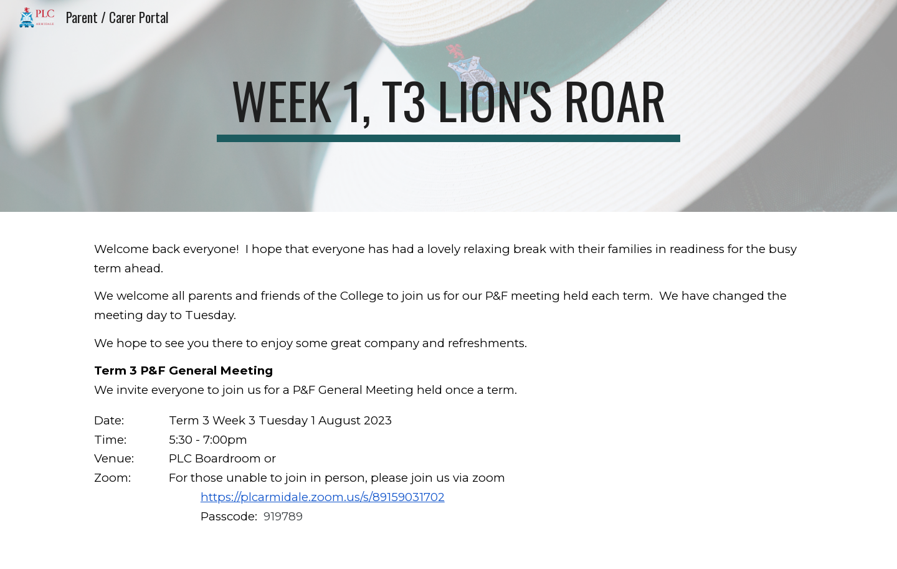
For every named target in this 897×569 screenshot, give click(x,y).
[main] (448, 106)
